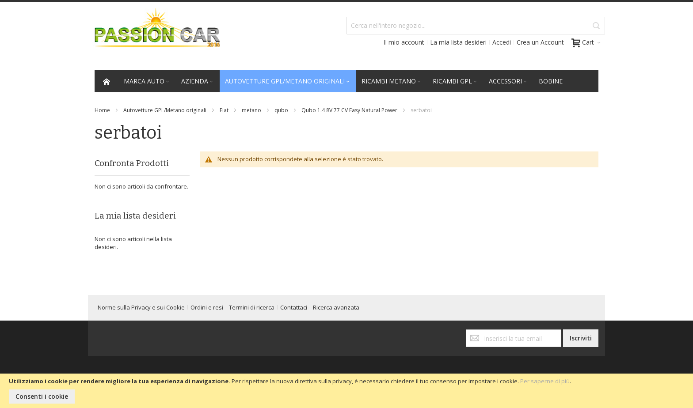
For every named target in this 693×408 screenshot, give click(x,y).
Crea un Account (540, 42)
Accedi (501, 42)
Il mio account (404, 42)
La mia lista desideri (458, 42)
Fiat (224, 110)
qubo (281, 110)
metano (251, 110)
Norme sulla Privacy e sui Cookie (141, 307)
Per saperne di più (545, 381)
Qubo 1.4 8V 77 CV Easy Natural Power (349, 110)
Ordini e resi (206, 307)
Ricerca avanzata (336, 307)
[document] (346, 391)
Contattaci (293, 307)
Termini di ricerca (251, 307)
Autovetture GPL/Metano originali (164, 110)
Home (102, 110)
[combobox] (475, 25)
